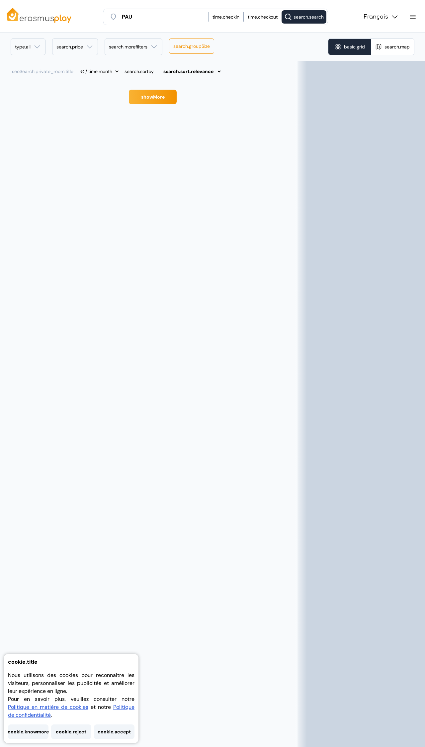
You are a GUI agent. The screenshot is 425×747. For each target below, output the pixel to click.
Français (381, 17)
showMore (153, 97)
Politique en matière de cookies (48, 707)
